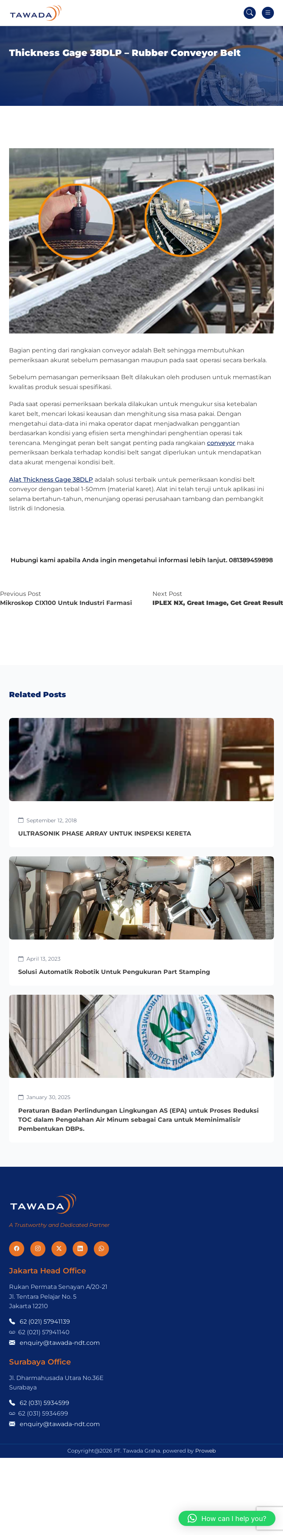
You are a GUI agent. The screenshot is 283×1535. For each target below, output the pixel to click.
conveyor (221, 443)
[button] (227, 1518)
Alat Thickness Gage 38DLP (51, 479)
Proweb (205, 1450)
